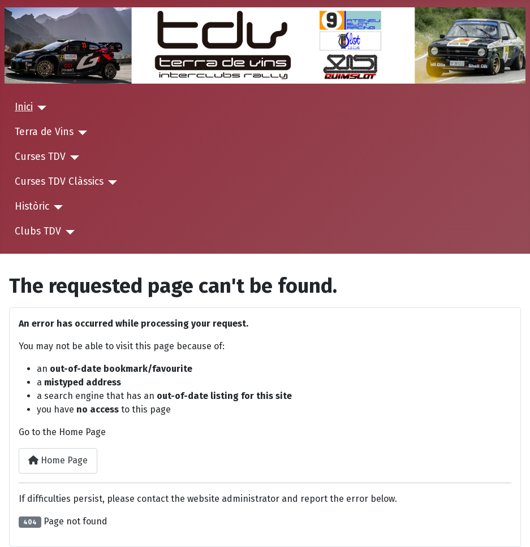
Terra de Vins (44, 132)
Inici (24, 107)
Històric (32, 206)
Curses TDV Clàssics (59, 182)
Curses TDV (40, 157)
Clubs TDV (38, 231)
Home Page (58, 460)
